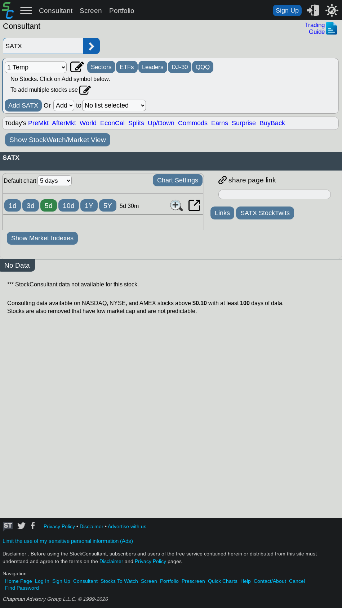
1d (13, 205)
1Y (89, 205)
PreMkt (38, 123)
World (88, 123)
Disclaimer (91, 526)
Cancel (297, 581)
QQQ (203, 67)
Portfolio (121, 10)
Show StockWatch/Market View (57, 139)
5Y (107, 205)
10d (69, 205)
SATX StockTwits (265, 213)
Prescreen (193, 581)
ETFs (127, 67)
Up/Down (161, 123)
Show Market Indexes (42, 238)
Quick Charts (222, 581)
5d (49, 205)
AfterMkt (64, 123)
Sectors (101, 67)
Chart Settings (177, 180)
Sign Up (287, 10)
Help (245, 581)
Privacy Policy (59, 526)
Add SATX (23, 105)
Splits (136, 123)
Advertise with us (127, 526)
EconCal (112, 123)
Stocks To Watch (119, 581)
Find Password (22, 588)
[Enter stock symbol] (43, 46)
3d (31, 205)
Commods (193, 123)
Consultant (55, 10)
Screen (91, 10)
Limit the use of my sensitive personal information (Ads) (68, 541)
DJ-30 (180, 67)
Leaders (153, 67)
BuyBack (272, 123)
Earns (219, 123)
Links (222, 213)
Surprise (244, 123)
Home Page (18, 581)
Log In (42, 581)
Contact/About (270, 581)
